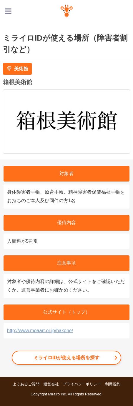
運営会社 (51, 384)
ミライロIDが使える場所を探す (66, 357)
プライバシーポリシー (82, 384)
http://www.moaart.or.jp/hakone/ (40, 330)
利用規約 (112, 384)
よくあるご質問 (26, 384)
